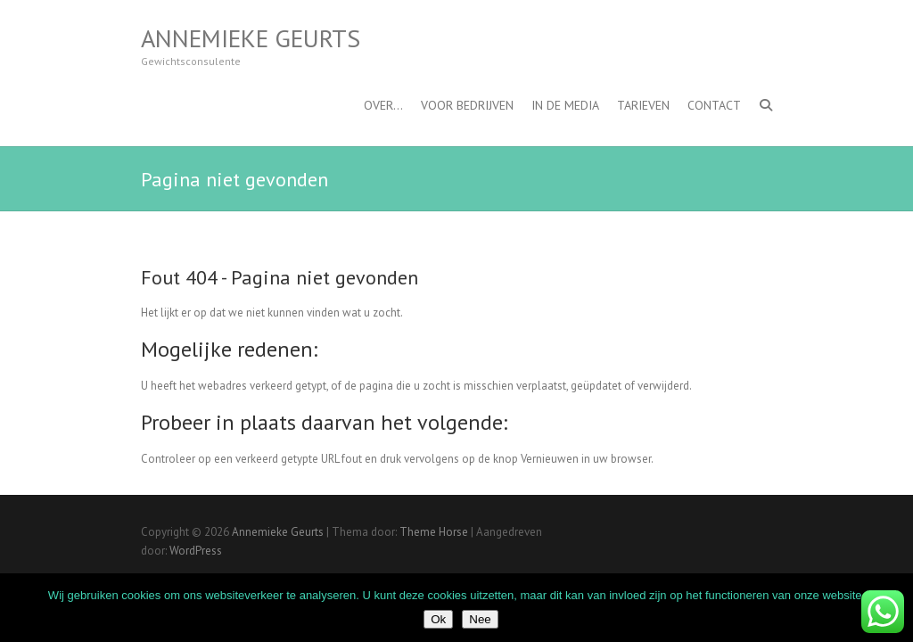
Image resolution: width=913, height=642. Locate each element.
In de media (565, 105)
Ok (438, 619)
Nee (479, 619)
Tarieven (643, 105)
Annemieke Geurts (250, 38)
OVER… (383, 105)
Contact (714, 105)
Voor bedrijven (467, 105)
